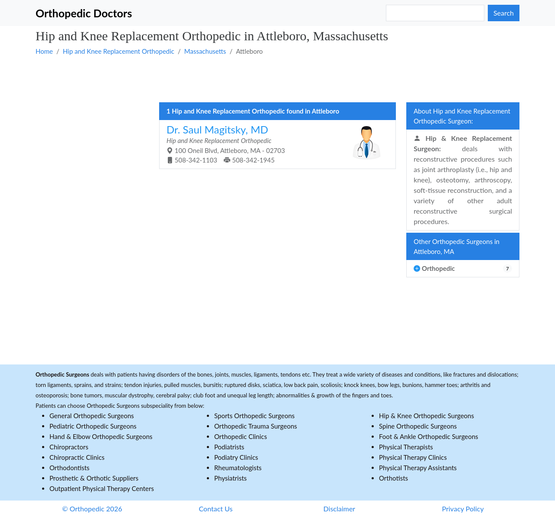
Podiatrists (229, 447)
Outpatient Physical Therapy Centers (101, 488)
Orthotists (393, 478)
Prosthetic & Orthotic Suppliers (93, 478)
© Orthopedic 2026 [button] (92, 508)
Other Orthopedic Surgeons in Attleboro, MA (457, 246)
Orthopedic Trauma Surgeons (255, 426)
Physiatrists (230, 478)
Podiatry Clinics (236, 457)
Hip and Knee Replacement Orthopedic (118, 51)
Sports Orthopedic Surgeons (254, 415)
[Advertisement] (277, 78)
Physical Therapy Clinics (413, 457)
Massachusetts (205, 51)
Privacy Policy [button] (463, 508)
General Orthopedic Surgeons (91, 415)
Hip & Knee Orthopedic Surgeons (426, 415)
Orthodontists (69, 467)
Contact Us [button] (216, 508)
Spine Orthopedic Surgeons (418, 426)
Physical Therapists (406, 447)
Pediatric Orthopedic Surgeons (93, 426)
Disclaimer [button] (339, 508)
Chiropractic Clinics (76, 457)
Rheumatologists (237, 467)
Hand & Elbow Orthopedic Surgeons (101, 436)
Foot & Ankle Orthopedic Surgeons (428, 436)
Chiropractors (68, 447)
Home (44, 51)
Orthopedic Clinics (240, 436)
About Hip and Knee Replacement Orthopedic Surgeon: (462, 116)
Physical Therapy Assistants (418, 467)
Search (503, 13)
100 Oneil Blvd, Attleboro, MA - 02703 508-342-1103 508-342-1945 (274, 143)
